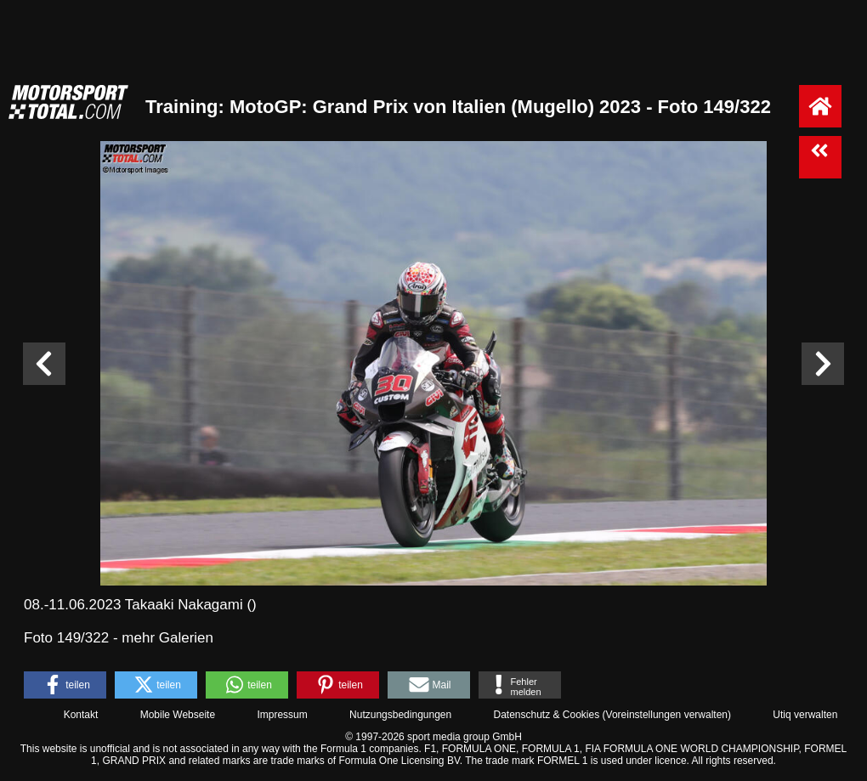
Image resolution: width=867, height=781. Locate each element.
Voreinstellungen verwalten (667, 715)
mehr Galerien (167, 638)
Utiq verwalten (805, 715)
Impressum (282, 715)
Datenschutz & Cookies (546, 715)
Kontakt (81, 715)
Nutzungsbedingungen (400, 715)
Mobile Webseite (178, 715)
